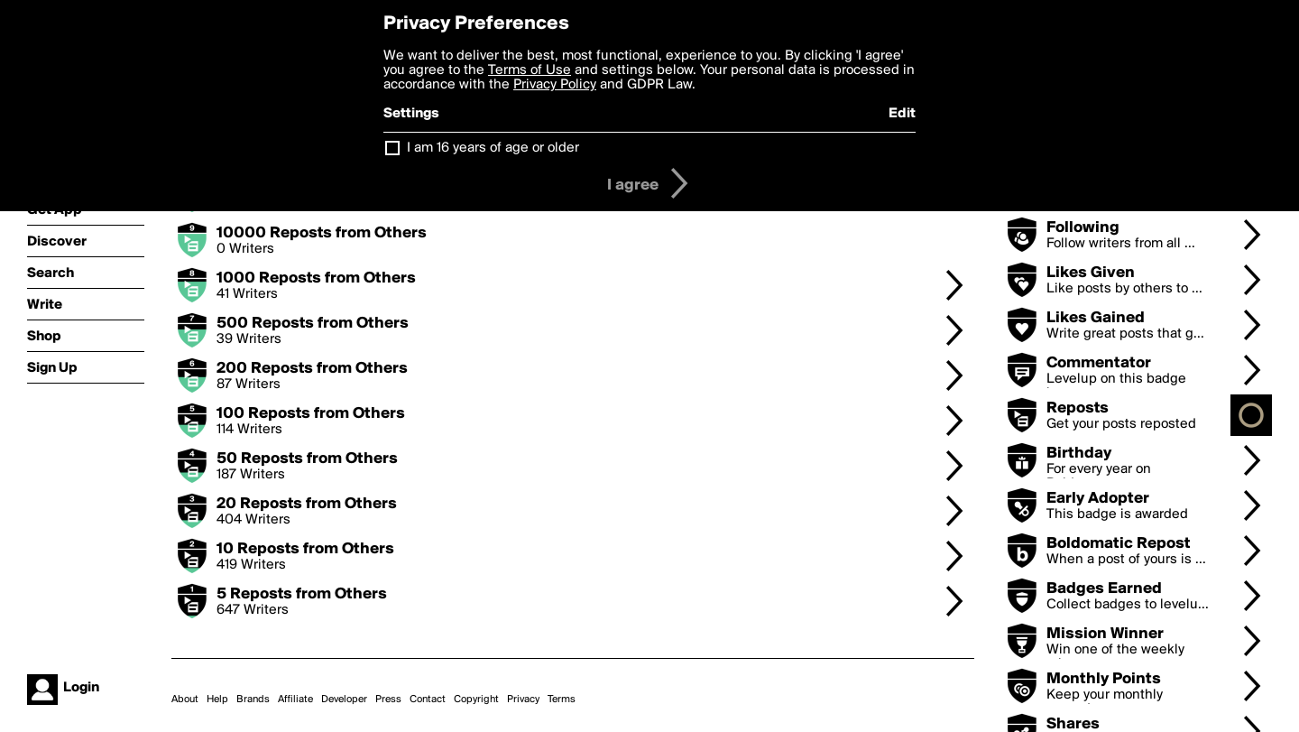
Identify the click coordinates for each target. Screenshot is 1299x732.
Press (388, 699)
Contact (428, 699)
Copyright (476, 699)
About (184, 699)
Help (217, 699)
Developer (344, 699)
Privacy (523, 699)
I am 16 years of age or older (493, 148)
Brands (253, 699)
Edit (902, 114)
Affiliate (295, 699)
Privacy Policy (554, 85)
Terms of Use (529, 70)
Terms (562, 699)
